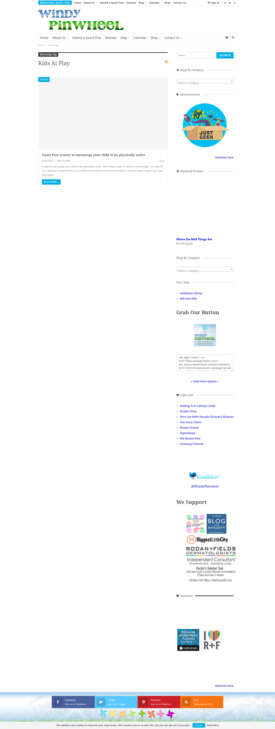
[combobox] (205, 81)
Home (77, 2)
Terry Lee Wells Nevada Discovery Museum (207, 416)
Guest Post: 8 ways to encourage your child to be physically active (93, 155)
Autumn (43, 79)
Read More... (51, 182)
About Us (89, 2)
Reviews (131, 2)
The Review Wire (190, 438)
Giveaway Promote (191, 444)
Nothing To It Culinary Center (198, 406)
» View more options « (205, 381)
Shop (154, 38)
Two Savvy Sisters (191, 422)
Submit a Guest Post (112, 2)
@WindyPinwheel (205, 486)
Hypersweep (187, 433)
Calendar (154, 2)
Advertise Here (224, 157)
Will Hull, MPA (188, 298)
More (166, 2)
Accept (199, 725)
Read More (213, 725)
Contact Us (172, 38)
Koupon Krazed (189, 427)
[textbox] (204, 83)
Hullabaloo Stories (191, 293)
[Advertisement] (212, 616)
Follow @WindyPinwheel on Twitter (205, 473)
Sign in (213, 2)
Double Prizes (188, 411)
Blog (141, 2)
